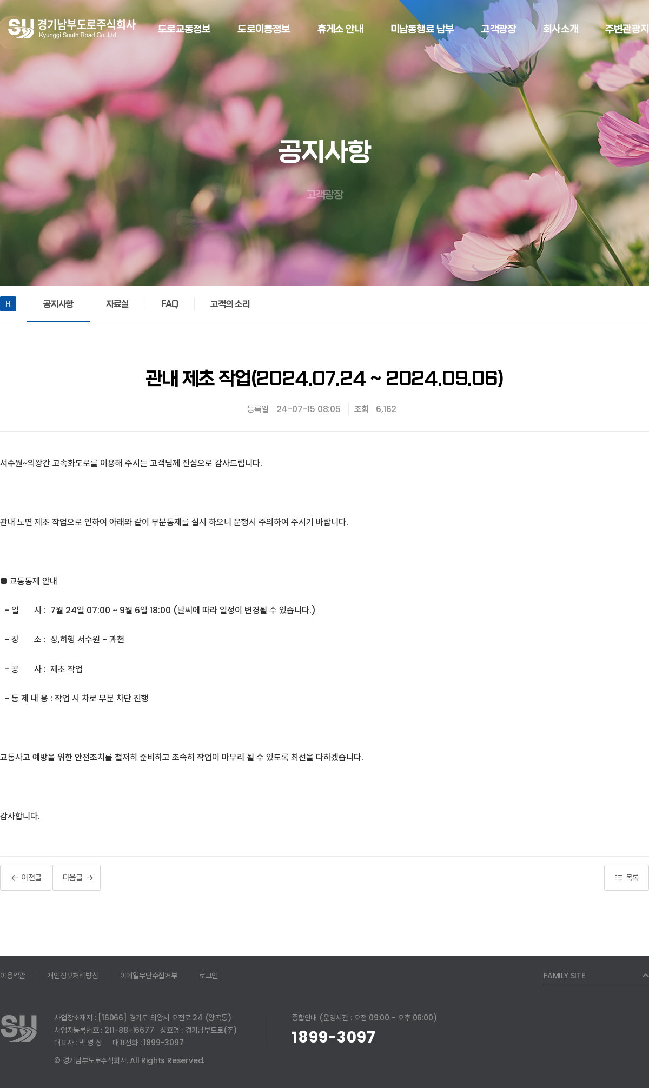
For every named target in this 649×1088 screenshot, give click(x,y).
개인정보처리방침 (72, 975)
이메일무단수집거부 (148, 975)
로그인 (208, 975)
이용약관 (12, 975)
